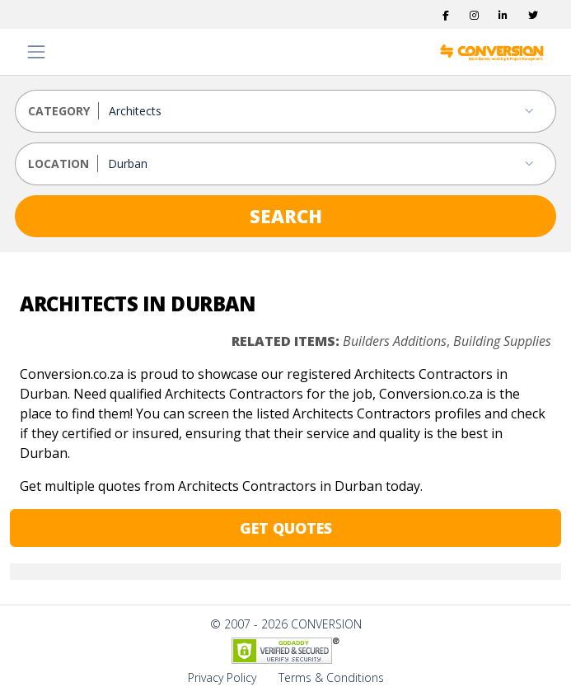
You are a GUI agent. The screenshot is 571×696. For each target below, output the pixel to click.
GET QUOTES (286, 528)
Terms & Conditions (331, 677)
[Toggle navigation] (36, 52)
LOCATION (58, 163)
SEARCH (286, 215)
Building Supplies (502, 341)
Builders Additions (395, 341)
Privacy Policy (222, 677)
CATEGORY (59, 111)
